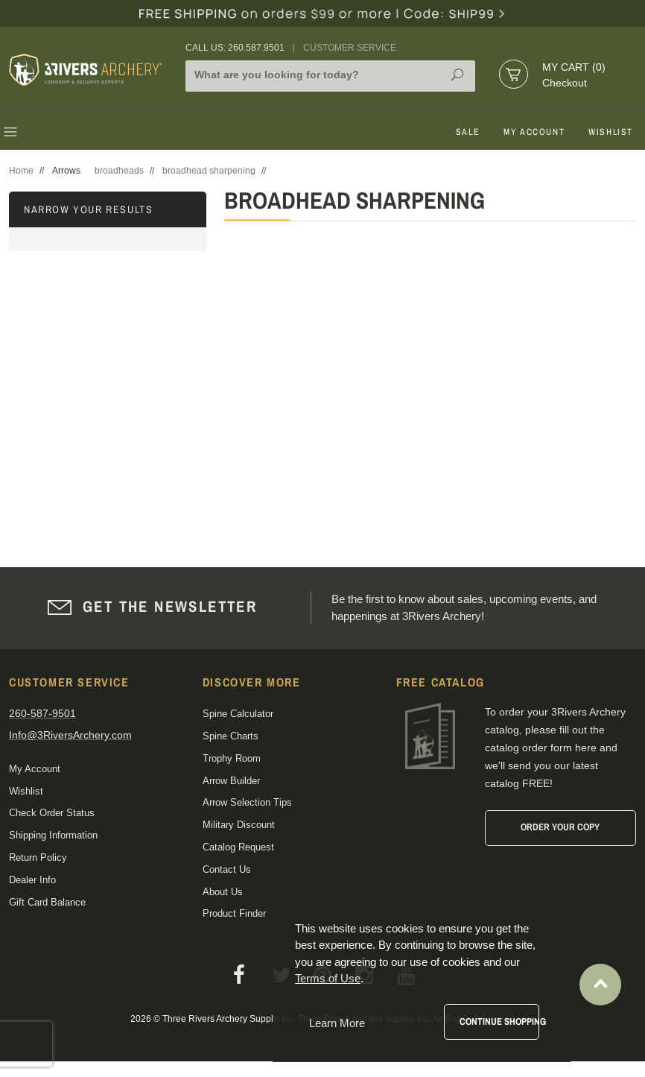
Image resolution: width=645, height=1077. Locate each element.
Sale (468, 132)
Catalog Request (238, 847)
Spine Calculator (238, 713)
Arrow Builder (231, 780)
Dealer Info (32, 879)
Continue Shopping (499, 1021)
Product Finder (234, 913)
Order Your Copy (560, 827)
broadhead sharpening (208, 170)
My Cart (574, 67)
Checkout (564, 83)
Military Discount (239, 824)
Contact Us (227, 869)
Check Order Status (52, 812)
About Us (223, 891)
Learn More (337, 1023)
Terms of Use (327, 978)
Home (21, 170)
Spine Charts (230, 736)
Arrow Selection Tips (247, 802)
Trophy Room (232, 758)
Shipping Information (53, 835)
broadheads (119, 170)
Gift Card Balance (47, 902)
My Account (534, 132)
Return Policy (38, 857)
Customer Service (349, 47)
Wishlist (610, 132)
